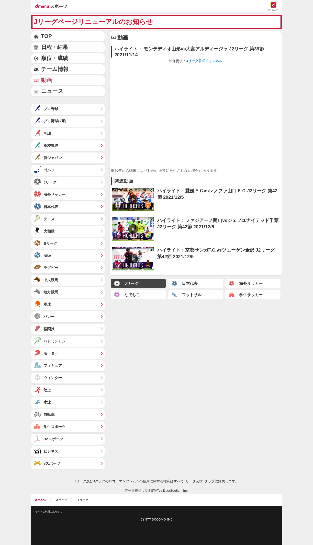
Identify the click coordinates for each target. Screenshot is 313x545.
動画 (46, 80)
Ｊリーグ (82, 500)
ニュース (52, 91)
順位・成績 (54, 58)
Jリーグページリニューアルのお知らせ (93, 21)
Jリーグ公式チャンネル (204, 61)
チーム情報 (54, 69)
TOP (46, 36)
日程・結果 (54, 47)
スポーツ (61, 500)
